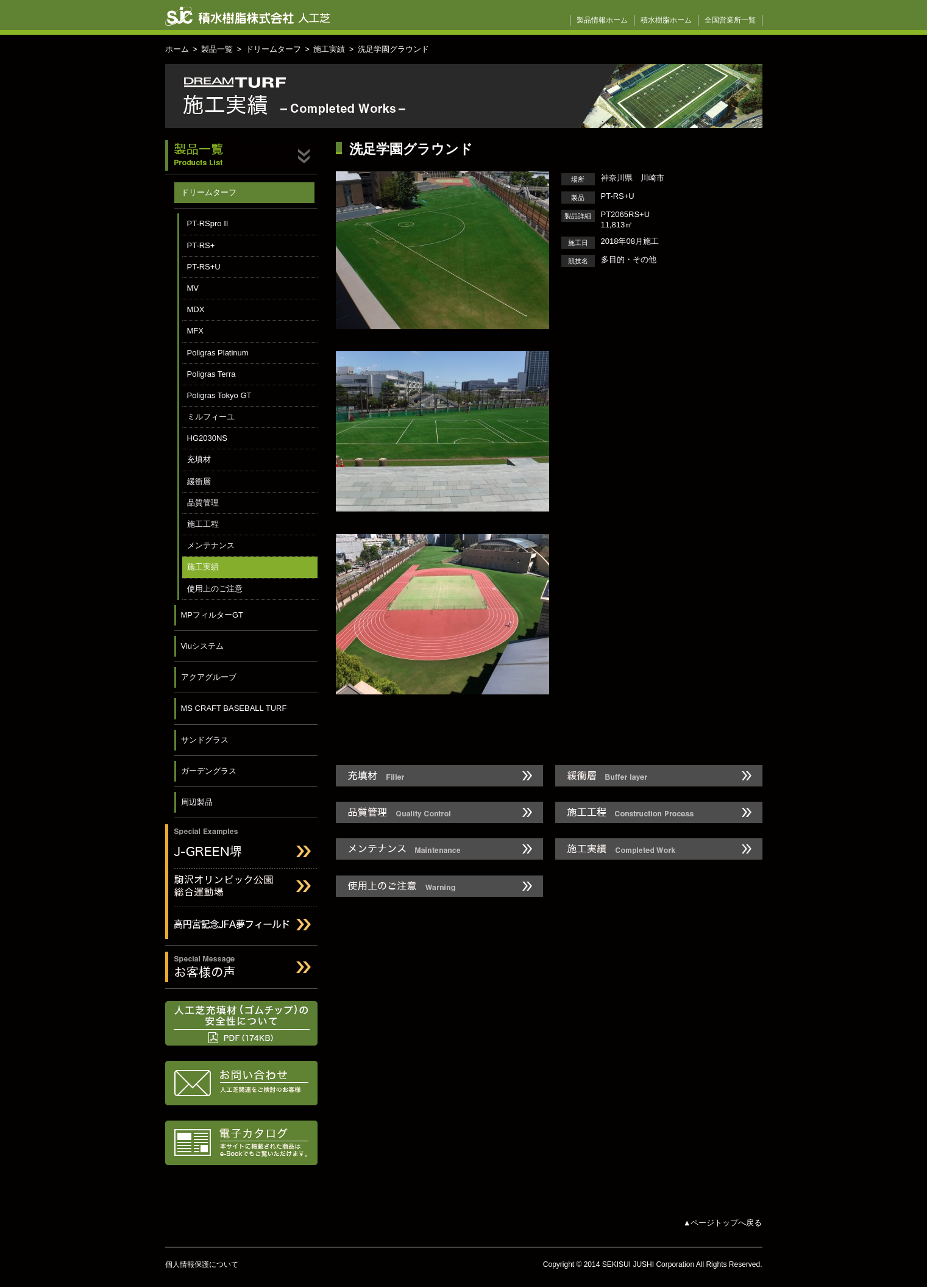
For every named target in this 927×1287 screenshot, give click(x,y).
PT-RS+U (204, 266)
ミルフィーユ (211, 416)
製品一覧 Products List (241, 157)
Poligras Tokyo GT (219, 395)
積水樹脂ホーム (666, 20)
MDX (196, 309)
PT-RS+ (201, 245)
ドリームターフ (273, 49)
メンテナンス (211, 545)
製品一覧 (217, 49)
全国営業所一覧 (730, 20)
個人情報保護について (201, 1264)
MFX (195, 330)
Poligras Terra (211, 374)
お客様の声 (241, 967)
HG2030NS (207, 438)
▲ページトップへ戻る (722, 1222)
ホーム (177, 49)
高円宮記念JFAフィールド (241, 926)
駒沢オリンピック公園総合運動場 (241, 888)
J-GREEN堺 (241, 843)
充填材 (199, 459)
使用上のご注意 (215, 588)
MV (193, 288)
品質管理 (203, 502)
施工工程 (203, 524)
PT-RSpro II (208, 223)
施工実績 (329, 49)
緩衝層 (199, 481)
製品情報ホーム (602, 20)
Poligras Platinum (218, 352)
